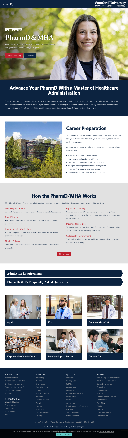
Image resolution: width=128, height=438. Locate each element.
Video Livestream (72, 415)
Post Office (101, 403)
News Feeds (9, 408)
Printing (99, 406)
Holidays (39, 390)
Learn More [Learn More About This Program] (30, 55)
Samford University (41, 422)
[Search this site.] (11, 4)
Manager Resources (43, 400)
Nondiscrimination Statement (77, 406)
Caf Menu (69, 384)
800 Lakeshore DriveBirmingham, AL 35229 (65, 422)
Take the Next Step (14, 55)
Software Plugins (77, 427)
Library (68, 400)
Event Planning (102, 390)
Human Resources (42, 393)
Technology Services (104, 412)
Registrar (69, 409)
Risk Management (42, 412)
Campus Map (71, 387)
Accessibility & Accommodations (109, 377)
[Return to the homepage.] (110, 6)
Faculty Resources (42, 387)
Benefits (39, 381)
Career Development (104, 384)
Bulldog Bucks (71, 381)
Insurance (39, 396)
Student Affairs (10, 393)
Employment (40, 384)
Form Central (71, 396)
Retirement (40, 409)
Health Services (102, 400)
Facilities (100, 393)
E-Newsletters (10, 405)
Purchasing (40, 406)
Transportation (102, 415)
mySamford (70, 403)
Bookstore (70, 377)
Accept (59, 434)
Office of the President (13, 390)
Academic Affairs (11, 377)
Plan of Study (64, 254)
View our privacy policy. (106, 431)
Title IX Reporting (72, 412)
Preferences (67, 434)
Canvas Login (71, 390)
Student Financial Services (106, 396)
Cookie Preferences (51, 427)
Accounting (40, 377)
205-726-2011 (89, 422)
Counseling (101, 387)
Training (39, 415)
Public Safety (101, 409)
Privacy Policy (65, 427)
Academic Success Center (106, 381)
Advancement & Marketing (15, 381)
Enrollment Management (14, 384)
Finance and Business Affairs (15, 387)
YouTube (8, 414)
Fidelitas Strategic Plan (74, 393)
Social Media (10, 411)
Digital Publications (12, 402)
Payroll (38, 403)
